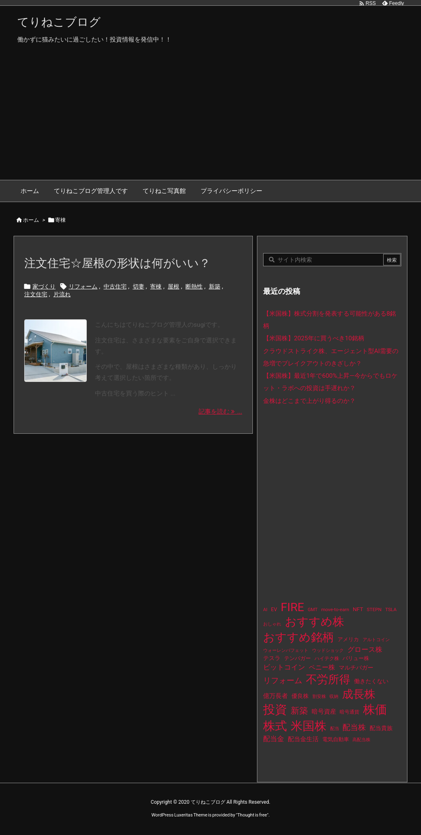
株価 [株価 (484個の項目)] (375, 709)
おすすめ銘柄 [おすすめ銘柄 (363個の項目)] (298, 637)
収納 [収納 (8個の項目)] (333, 696)
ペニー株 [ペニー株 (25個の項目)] (322, 667)
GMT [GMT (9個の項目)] (313, 609)
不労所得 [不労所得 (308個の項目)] (328, 679)
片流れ (62, 294)
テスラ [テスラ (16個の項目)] (271, 658)
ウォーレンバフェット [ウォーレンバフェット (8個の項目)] (285, 650)
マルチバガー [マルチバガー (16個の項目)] (356, 667)
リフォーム (83, 286)
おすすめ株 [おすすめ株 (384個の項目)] (314, 621)
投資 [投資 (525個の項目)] (275, 709)
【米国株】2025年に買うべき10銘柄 (313, 338)
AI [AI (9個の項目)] (265, 609)
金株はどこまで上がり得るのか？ (309, 401)
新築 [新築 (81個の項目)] (299, 711)
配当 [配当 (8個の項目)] (334, 728)
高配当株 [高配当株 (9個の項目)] (361, 739)
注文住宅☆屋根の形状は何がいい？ (117, 263)
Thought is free (252, 815)
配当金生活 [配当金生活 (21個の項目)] (303, 739)
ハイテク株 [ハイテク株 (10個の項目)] (327, 658)
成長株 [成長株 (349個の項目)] (358, 694)
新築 (214, 286)
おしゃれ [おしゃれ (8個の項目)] (272, 624)
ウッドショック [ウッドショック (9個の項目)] (328, 650)
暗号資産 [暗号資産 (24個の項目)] (324, 711)
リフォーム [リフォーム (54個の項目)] (282, 680)
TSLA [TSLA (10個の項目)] (391, 609)
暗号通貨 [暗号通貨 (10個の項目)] (349, 712)
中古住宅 (115, 286)
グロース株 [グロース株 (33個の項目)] (364, 649)
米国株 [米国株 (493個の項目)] (308, 726)
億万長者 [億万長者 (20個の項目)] (275, 696)
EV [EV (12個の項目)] (274, 609)
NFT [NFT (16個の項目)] (358, 609)
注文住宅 (35, 294)
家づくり (44, 286)
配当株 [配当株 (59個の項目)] (354, 727)
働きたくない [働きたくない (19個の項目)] (371, 681)
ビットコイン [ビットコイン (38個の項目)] (284, 667)
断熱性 (194, 286)
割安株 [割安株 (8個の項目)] (319, 696)
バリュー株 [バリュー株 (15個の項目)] (355, 658)
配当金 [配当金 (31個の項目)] (273, 739)
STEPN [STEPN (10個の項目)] (374, 609)
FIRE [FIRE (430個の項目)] (292, 607)
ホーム (31, 220)
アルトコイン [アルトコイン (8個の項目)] (376, 639)
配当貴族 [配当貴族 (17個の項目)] (381, 728)
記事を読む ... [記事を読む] (220, 411)
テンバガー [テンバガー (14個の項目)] (297, 658)
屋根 (173, 286)
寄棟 (156, 286)
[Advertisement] (210, 118)
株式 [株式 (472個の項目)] (275, 726)
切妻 (138, 286)
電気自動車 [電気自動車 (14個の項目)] (335, 739)
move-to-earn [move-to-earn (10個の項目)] (335, 609)
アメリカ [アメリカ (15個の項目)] (348, 639)
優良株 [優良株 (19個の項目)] (300, 696)
